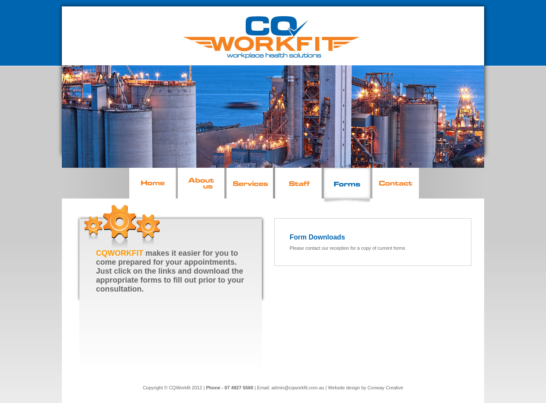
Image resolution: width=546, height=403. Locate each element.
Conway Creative (386, 387)
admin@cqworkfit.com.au (297, 387)
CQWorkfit (180, 387)
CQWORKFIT (119, 253)
